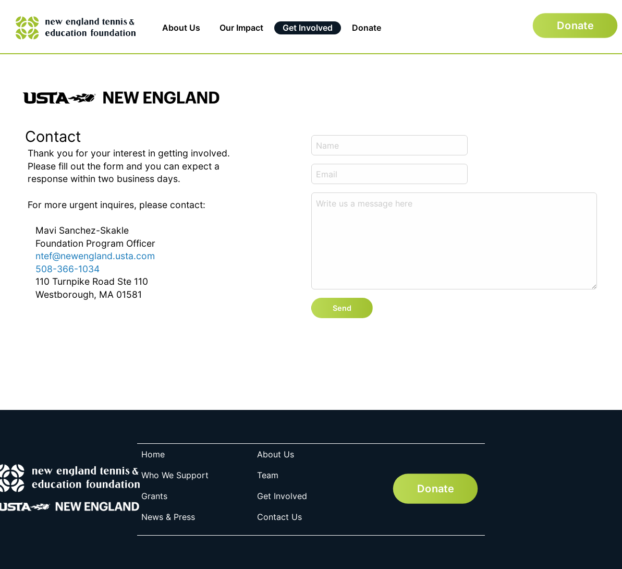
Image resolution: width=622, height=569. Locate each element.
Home (153, 454)
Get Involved (308, 27)
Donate (366, 27)
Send (342, 308)
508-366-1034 (67, 268)
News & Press (168, 517)
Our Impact (241, 27)
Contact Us (279, 517)
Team (267, 475)
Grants (154, 496)
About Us (181, 27)
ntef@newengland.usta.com (95, 255)
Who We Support (175, 475)
